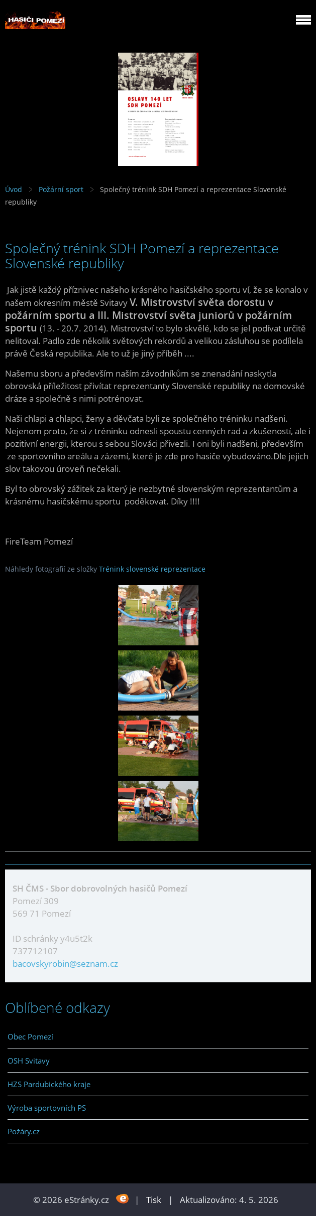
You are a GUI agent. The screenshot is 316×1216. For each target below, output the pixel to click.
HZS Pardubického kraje (49, 1084)
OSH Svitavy (29, 1061)
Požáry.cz (24, 1131)
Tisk (153, 1199)
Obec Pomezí (30, 1036)
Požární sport (61, 189)
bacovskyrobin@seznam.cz (65, 963)
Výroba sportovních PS (47, 1108)
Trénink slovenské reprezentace (152, 569)
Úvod (13, 189)
